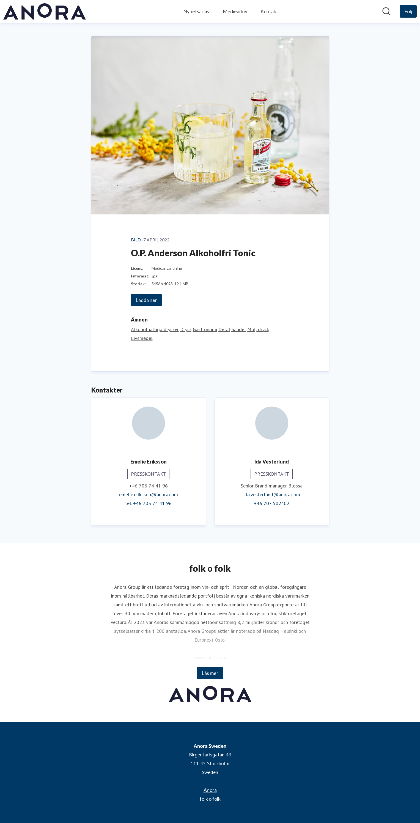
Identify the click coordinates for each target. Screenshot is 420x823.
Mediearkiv (235, 11)
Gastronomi (205, 329)
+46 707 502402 (271, 503)
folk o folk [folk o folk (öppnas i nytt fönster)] (210, 799)
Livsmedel (142, 338)
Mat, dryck (258, 329)
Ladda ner (146, 300)
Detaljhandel (232, 329)
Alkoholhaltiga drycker (155, 329)
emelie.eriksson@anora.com (148, 494)
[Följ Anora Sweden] (408, 11)
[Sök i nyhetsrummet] (386, 11)
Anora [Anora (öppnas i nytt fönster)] (210, 790)
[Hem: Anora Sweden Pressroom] (44, 11)
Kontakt (269, 11)
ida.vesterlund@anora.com (271, 494)
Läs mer (210, 673)
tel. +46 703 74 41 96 (148, 503)
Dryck (185, 329)
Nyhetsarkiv (196, 11)
